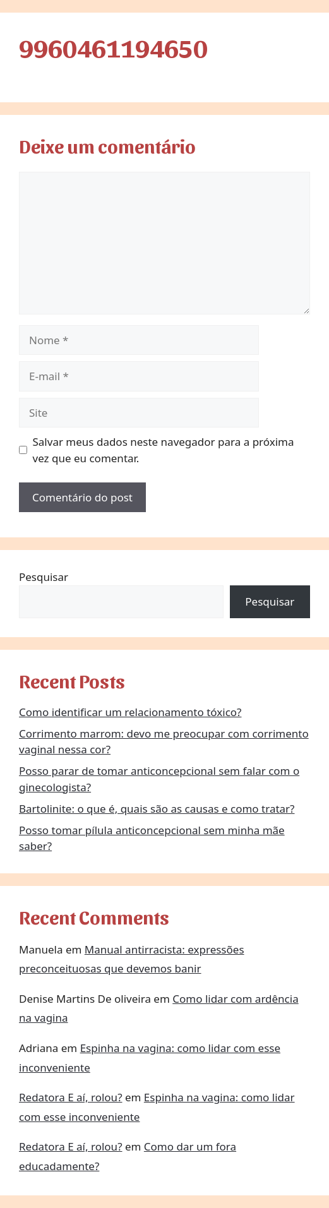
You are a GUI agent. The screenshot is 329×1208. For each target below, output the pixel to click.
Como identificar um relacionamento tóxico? (130, 712)
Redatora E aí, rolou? (71, 1097)
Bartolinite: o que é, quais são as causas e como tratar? (157, 808)
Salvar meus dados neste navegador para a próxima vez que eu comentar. (163, 449)
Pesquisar (43, 577)
